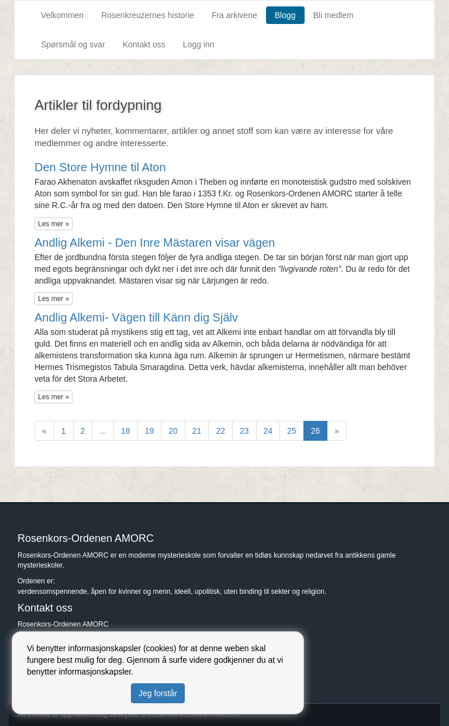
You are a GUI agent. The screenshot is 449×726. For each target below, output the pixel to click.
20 (173, 430)
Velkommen (62, 15)
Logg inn (199, 44)
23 (244, 430)
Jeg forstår (158, 693)
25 (291, 430)
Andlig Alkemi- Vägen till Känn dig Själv (136, 317)
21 (197, 430)
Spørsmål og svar (73, 44)
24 (268, 430)
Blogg (285, 15)
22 (220, 430)
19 (149, 430)
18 (125, 430)
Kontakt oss (144, 44)
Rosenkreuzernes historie (147, 15)
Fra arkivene (234, 15)
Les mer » (53, 224)
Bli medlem (333, 15)
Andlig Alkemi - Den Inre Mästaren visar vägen (154, 242)
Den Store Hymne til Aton (100, 167)
